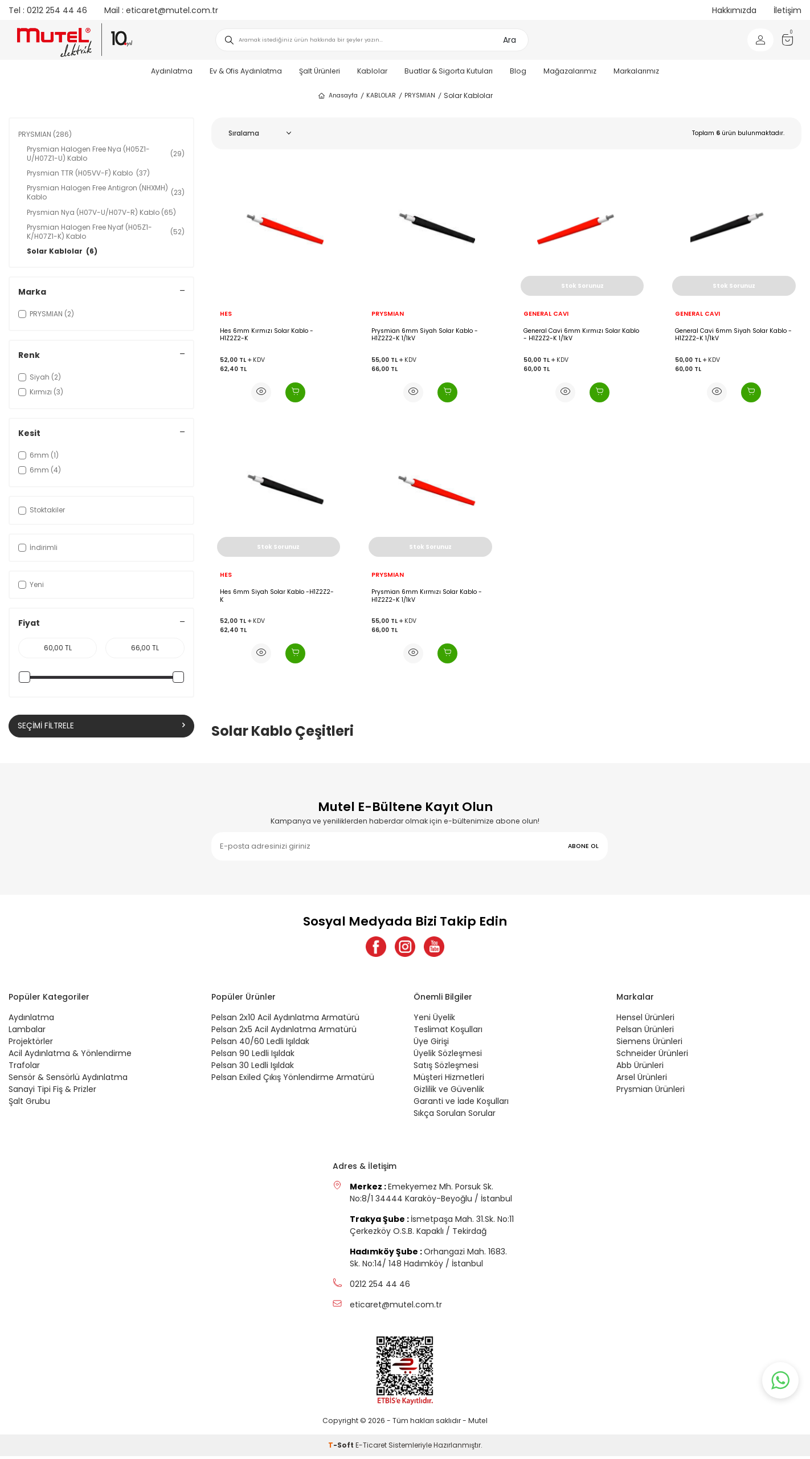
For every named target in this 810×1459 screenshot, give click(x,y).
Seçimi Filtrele (101, 726)
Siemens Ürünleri (649, 1044)
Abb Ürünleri (640, 1068)
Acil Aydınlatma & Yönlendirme (70, 1056)
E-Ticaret (371, 1448)
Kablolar (372, 71)
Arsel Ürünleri (641, 1080)
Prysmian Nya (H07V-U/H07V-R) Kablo (101, 212)
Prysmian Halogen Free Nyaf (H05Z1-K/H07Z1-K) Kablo (106, 231)
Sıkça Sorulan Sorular (455, 1116)
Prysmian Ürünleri (650, 1092)
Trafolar (24, 1068)
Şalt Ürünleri (319, 71)
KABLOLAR (381, 95)
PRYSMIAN (419, 95)
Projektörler (31, 1044)
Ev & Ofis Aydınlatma (246, 71)
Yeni (31, 584)
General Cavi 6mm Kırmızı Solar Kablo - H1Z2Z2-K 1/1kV (581, 335)
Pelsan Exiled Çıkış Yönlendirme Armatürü (292, 1080)
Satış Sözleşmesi (446, 1068)
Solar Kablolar (62, 251)
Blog (518, 71)
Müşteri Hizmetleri (449, 1080)
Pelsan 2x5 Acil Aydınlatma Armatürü (284, 1032)
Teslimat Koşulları (448, 1032)
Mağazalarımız (569, 71)
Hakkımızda (734, 10)
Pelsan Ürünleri (645, 1032)
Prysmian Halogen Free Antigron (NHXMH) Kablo (106, 192)
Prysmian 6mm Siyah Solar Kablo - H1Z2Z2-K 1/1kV (424, 335)
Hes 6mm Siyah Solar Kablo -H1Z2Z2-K (277, 596)
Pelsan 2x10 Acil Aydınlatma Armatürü (285, 1020)
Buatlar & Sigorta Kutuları (448, 71)
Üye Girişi (431, 1044)
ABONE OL (583, 846)
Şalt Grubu (29, 1104)
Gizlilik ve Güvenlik (449, 1092)
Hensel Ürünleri (645, 1020)
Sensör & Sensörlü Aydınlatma (68, 1080)
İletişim (787, 10)
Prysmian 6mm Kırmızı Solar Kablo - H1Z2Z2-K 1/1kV (426, 596)
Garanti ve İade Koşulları (461, 1104)
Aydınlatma (172, 71)
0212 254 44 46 (48, 10)
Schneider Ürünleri (652, 1056)
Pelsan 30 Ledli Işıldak (252, 1068)
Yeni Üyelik (434, 1020)
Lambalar (27, 1032)
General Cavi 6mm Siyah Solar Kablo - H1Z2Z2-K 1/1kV (733, 335)
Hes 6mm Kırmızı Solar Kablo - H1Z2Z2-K (266, 335)
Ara (509, 40)
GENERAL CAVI (545, 314)
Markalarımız (636, 71)
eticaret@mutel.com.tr (161, 10)
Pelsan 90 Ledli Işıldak (252, 1056)
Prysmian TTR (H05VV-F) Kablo (88, 173)
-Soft (341, 1448)
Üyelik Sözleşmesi (448, 1056)
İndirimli (38, 547)
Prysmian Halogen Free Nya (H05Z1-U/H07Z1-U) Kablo (106, 153)
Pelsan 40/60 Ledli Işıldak (260, 1044)
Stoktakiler (41, 510)
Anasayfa (337, 95)
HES (226, 314)
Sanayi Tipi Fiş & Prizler (52, 1092)
